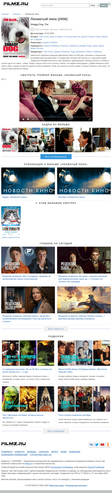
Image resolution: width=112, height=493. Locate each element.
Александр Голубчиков (62, 467)
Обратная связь (56, 485)
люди (64, 452)
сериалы (44, 452)
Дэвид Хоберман (62, 52)
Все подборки (56, 431)
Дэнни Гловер (87, 37)
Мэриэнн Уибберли (69, 46)
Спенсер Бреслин (72, 37)
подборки (74, 452)
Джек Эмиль (98, 46)
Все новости (56, 329)
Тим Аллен (44, 37)
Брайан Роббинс (50, 42)
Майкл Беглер (37, 48)
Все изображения (56, 157)
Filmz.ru (28, 464)
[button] (107, 140)
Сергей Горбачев (96, 467)
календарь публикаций (14, 455)
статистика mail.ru (41, 455)
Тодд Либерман (78, 52)
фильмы (31, 452)
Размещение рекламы (76, 485)
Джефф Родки (85, 46)
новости (20, 452)
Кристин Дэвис (56, 37)
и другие (38, 39)
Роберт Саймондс (94, 52)
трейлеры (6, 452)
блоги (54, 452)
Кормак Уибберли (52, 46)
